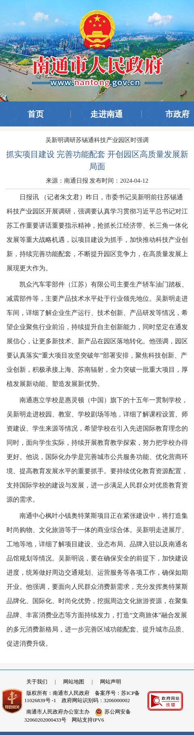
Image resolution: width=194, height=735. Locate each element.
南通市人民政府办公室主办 (58, 712)
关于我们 (36, 682)
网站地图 (73, 682)
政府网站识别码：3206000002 (96, 700)
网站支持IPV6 (88, 720)
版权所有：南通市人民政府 (58, 693)
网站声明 (110, 682)
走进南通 (106, 114)
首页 (36, 114)
